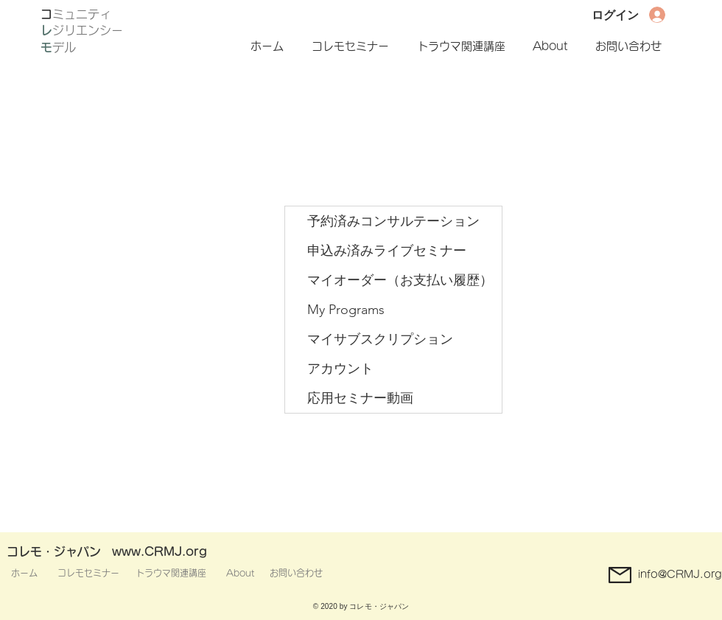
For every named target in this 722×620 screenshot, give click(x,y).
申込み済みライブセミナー (386, 251)
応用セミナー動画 (360, 398)
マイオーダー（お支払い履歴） (400, 280)
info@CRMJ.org (680, 574)
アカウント (340, 368)
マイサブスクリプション (380, 339)
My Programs (346, 310)
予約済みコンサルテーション (393, 221)
